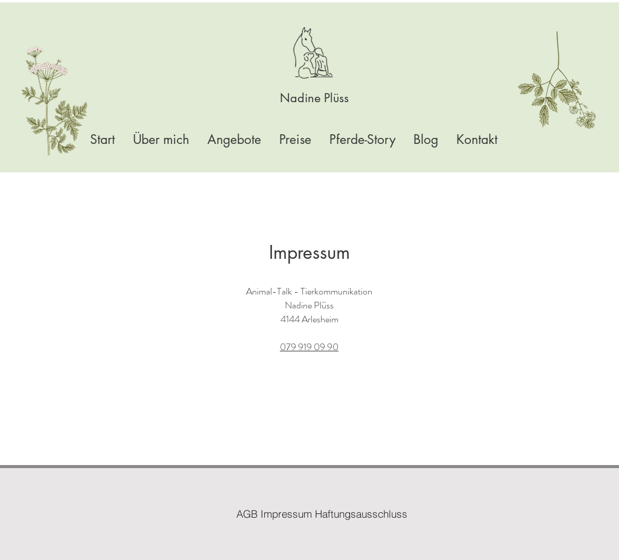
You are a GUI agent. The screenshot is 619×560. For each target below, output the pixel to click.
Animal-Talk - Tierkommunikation (309, 291)
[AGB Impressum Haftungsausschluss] (322, 513)
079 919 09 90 (309, 347)
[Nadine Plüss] (314, 97)
